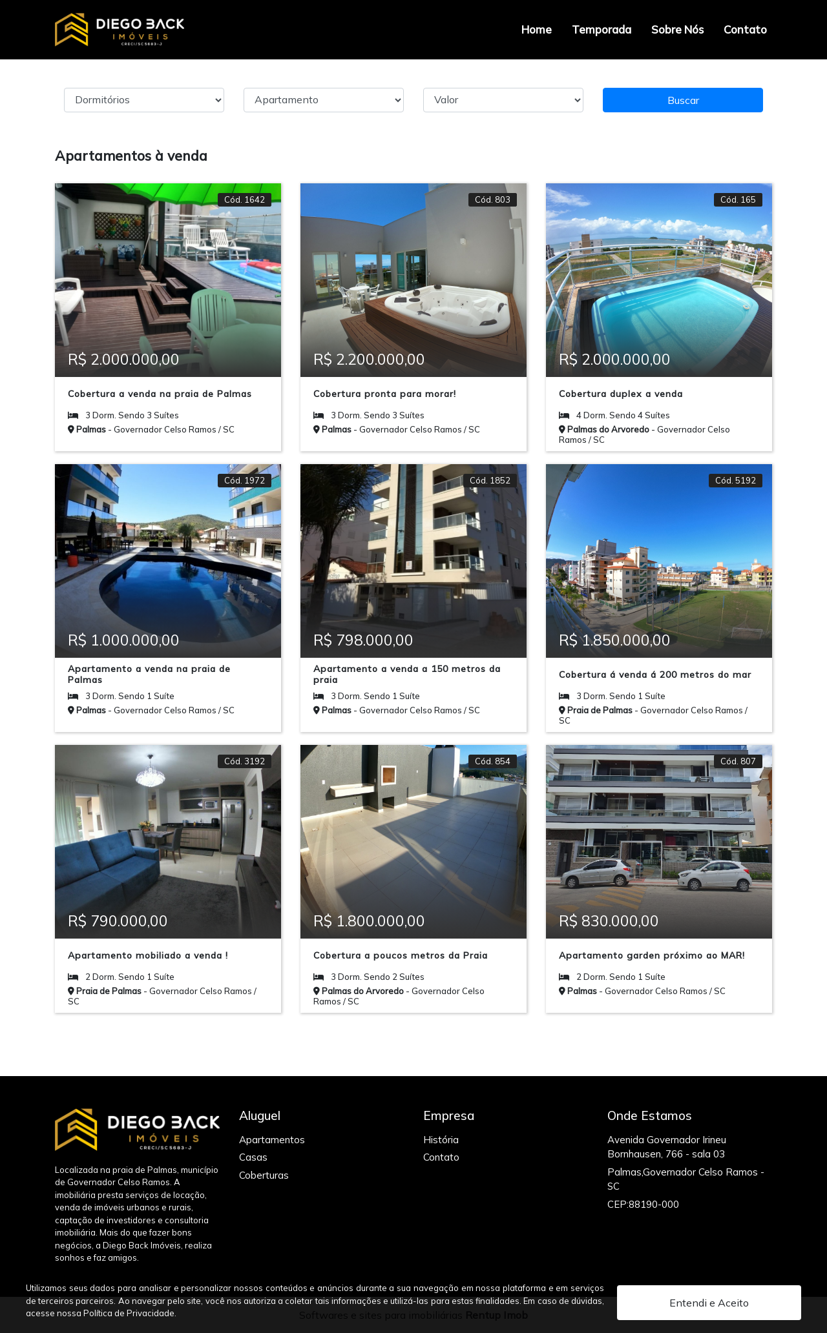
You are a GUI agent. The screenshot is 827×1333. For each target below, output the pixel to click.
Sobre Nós (677, 29)
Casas (253, 1157)
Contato (745, 29)
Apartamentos (272, 1140)
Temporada (601, 29)
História (441, 1140)
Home (536, 29)
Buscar (683, 100)
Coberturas (264, 1175)
